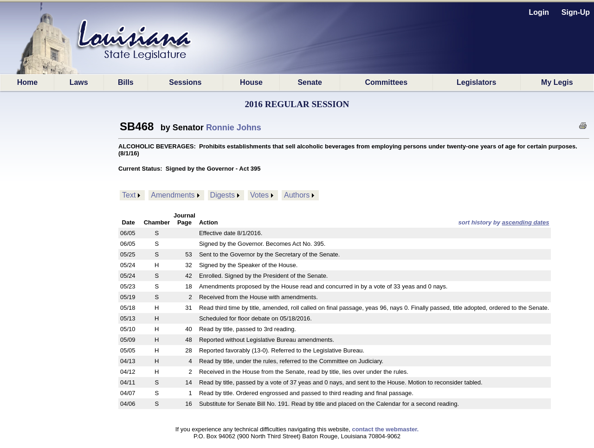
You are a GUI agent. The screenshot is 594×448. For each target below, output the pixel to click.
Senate (309, 82)
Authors (297, 195)
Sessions (185, 82)
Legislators (476, 82)
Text (129, 195)
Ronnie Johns (233, 127)
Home (27, 82)
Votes (259, 195)
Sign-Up (576, 12)
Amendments (172, 195)
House (251, 82)
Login (539, 12)
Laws (79, 82)
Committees (386, 82)
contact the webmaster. (385, 429)
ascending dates (525, 222)
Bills (126, 82)
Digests (222, 195)
